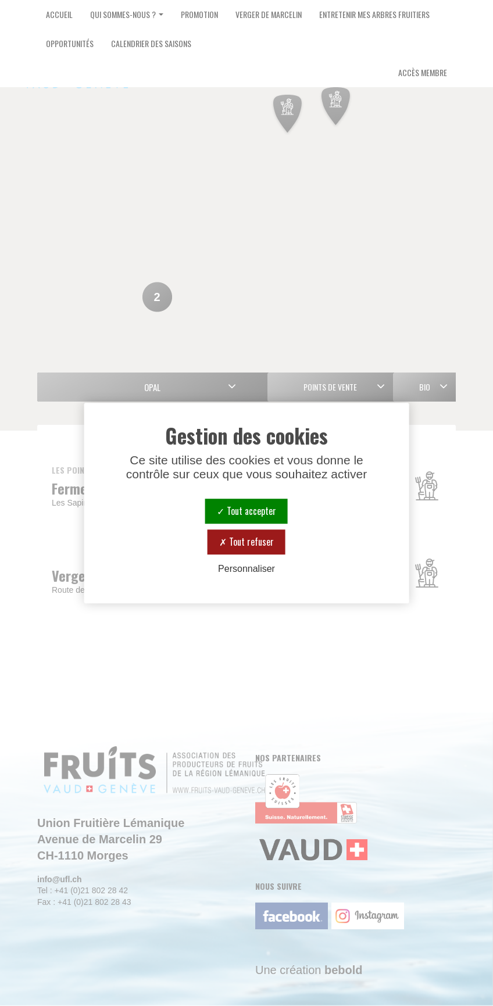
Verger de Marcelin (268, 14)
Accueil (59, 14)
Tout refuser (246, 542)
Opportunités (70, 43)
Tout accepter (246, 511)
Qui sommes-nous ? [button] (126, 14)
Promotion (199, 14)
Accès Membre (422, 72)
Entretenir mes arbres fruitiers (374, 14)
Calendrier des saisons (151, 43)
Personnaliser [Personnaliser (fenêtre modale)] (246, 569)
